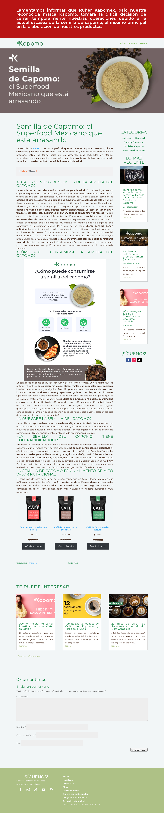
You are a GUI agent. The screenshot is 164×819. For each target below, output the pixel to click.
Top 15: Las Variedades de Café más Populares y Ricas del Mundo (82, 626)
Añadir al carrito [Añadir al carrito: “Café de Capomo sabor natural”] (98, 546)
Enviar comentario (139, 750)
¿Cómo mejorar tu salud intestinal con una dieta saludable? (132, 316)
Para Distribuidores (134, 151)
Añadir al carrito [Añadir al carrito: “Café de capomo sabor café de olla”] (33, 546)
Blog (142, 43)
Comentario (82, 696)
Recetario (140, 138)
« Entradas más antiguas (28, 656)
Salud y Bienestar (134, 142)
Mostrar (32, 171)
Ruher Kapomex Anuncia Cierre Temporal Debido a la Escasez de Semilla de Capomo (133, 196)
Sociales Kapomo (134, 146)
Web (18, 743)
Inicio (122, 43)
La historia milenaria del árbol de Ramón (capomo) (133, 255)
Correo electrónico (26, 735)
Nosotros (132, 43)
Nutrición (32, 563)
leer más (127, 217)
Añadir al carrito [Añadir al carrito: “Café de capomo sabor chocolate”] (66, 546)
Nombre (21, 727)
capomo (37, 148)
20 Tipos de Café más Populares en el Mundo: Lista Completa (128, 626)
